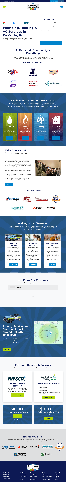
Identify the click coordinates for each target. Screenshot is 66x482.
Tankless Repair (23, 467)
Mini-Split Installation (34, 466)
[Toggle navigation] (4, 7)
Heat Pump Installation (34, 463)
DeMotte (5, 319)
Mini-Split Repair (33, 464)
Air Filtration (57, 455)
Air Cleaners (57, 456)
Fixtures (21, 458)
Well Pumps (22, 463)
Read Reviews (8, 23)
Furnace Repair (33, 455)
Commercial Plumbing (59, 467)
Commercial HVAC (58, 465)
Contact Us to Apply (17, 375)
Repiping (21, 459)
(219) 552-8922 (7, 459)
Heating (25, 138)
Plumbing (10, 138)
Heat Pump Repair (33, 461)
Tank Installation (23, 466)
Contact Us (51, 43)
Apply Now (33, 264)
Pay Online (61, 1)
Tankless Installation (23, 469)
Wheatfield (15, 319)
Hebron (14, 321)
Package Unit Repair (34, 467)
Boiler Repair (32, 458)
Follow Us (18, 23)
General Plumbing (23, 455)
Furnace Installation (33, 456)
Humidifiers (57, 459)
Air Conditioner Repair (46, 455)
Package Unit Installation (34, 469)
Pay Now (52, 264)
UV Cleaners (57, 458)
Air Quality (56, 138)
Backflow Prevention (23, 456)
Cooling (41, 138)
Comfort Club (13, 264)
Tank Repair (22, 464)
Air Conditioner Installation (47, 456)
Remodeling (22, 461)
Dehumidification (58, 461)
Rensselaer (5, 325)
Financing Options (54, 1)
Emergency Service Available (8, 1)
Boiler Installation (33, 459)
